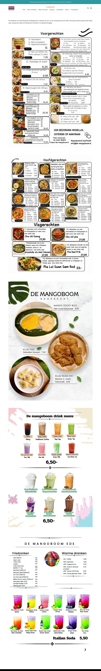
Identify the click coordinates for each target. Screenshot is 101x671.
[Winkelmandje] (91, 8)
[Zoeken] (87, 8)
